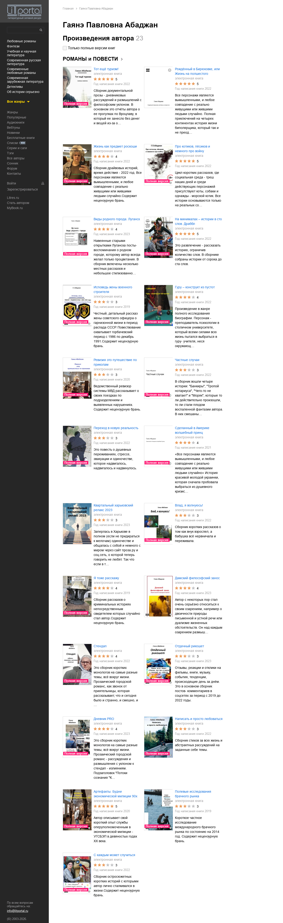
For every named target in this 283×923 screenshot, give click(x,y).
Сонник (12, 163)
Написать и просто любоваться (199, 719)
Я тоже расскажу (106, 578)
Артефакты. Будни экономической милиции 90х (115, 794)
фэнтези (13, 46)
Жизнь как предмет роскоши (115, 146)
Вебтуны (13, 127)
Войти (11, 183)
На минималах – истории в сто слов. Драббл (198, 221)
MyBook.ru (15, 208)
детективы (15, 87)
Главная (68, 8)
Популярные (16, 117)
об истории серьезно (23, 92)
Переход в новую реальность (116, 428)
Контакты (14, 173)
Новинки (13, 133)
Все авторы (15, 158)
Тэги (10, 153)
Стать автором (18, 203)
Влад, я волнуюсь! (189, 505)
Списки (12, 143)
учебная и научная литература (21, 53)
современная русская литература (24, 62)
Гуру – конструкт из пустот (195, 287)
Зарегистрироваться (22, 189)
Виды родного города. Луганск (117, 219)
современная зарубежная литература (25, 79)
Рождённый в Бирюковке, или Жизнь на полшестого (197, 71)
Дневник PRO (104, 719)
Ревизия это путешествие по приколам (115, 362)
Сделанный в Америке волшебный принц (192, 430)
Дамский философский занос (197, 578)
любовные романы (21, 41)
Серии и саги (17, 148)
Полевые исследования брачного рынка (193, 794)
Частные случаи (187, 360)
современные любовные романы (21, 71)
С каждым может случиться (114, 855)
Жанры (12, 112)
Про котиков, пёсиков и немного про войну (192, 149)
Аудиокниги (15, 122)
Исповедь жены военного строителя (113, 289)
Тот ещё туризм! (106, 69)
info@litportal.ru (17, 911)
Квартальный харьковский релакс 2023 (113, 507)
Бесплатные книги (21, 138)
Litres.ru (13, 198)
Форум (12, 168)
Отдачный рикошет (189, 646)
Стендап (100, 646)
